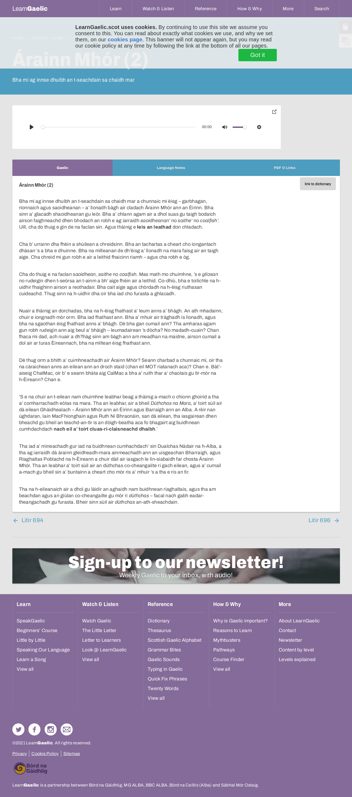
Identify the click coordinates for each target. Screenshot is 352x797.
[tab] (62, 168)
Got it (257, 55)
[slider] (118, 127)
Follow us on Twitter (18, 729)
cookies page (125, 39)
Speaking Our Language (43, 649)
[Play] (31, 127)
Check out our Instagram (51, 729)
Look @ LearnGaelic (104, 649)
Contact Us (67, 729)
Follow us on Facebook (34, 729)
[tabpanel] (176, 344)
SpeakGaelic (31, 620)
